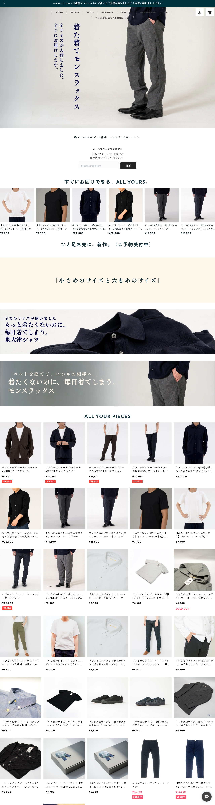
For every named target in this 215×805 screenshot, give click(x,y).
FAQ (165, 12)
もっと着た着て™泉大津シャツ (112, 17)
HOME (59, 12)
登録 (128, 165)
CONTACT (126, 12)
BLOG (90, 12)
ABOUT (75, 12)
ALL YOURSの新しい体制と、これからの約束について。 (107, 137)
